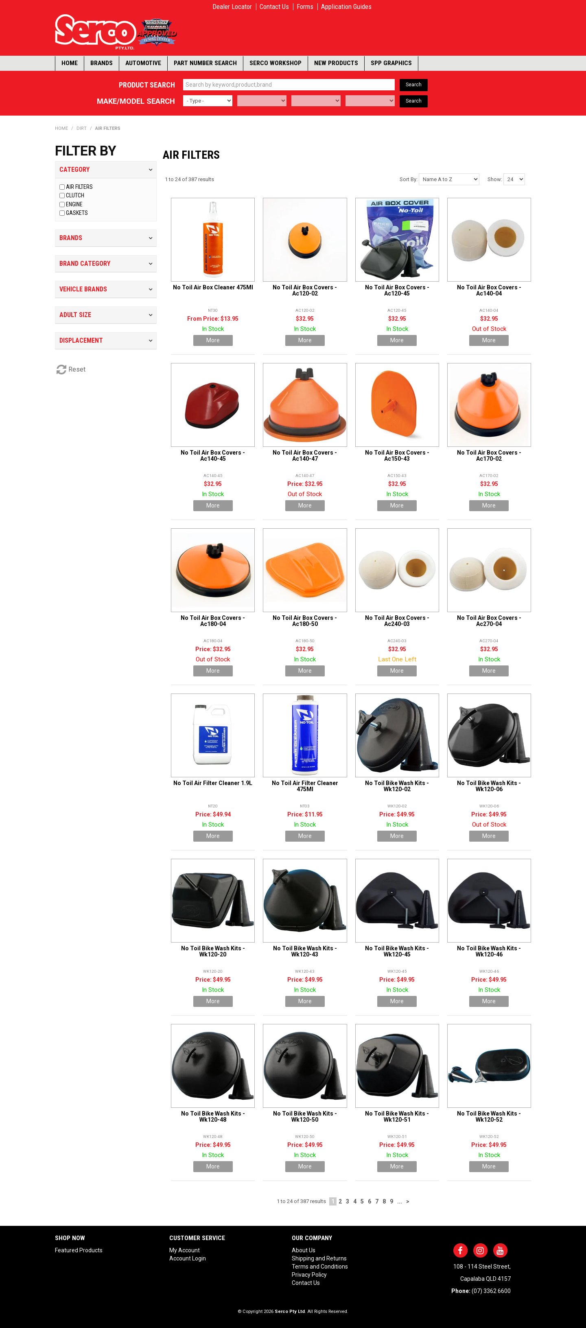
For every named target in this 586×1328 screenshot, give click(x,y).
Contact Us (274, 6)
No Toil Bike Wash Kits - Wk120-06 (489, 786)
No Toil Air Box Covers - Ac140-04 (489, 290)
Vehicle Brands (83, 289)
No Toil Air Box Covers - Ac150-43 (397, 455)
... (399, 1201)
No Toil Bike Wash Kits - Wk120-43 (305, 951)
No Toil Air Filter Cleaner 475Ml (305, 786)
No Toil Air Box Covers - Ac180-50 (305, 621)
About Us (303, 1250)
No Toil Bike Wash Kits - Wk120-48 (213, 1116)
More (213, 340)
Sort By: (409, 179)
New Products (336, 63)
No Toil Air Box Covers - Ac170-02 (489, 455)
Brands (101, 63)
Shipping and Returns (319, 1258)
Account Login (187, 1258)
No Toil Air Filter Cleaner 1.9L (212, 783)
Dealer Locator (232, 6)
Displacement (81, 340)
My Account (184, 1250)
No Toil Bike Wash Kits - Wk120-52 (489, 1116)
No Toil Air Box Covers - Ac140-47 (305, 455)
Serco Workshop (275, 63)
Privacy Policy (309, 1274)
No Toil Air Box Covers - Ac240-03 (397, 621)
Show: (495, 179)
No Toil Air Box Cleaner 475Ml (213, 287)
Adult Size (75, 315)
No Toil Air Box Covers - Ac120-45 (397, 290)
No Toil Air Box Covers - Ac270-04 (489, 621)
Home (69, 63)
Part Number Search (205, 63)
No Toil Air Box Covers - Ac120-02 (305, 290)
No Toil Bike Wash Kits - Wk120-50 (305, 1116)
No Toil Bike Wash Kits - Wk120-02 (397, 786)
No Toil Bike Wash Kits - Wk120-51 (397, 1116)
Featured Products (79, 1250)
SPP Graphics (391, 63)
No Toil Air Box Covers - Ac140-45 (213, 455)
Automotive (143, 63)
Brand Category (84, 263)
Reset (76, 369)
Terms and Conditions (320, 1266)
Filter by (85, 151)
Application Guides (346, 6)
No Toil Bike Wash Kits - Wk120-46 (489, 951)
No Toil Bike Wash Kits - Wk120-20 (213, 951)
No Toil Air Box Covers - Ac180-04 (213, 621)
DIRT (82, 128)
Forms (305, 6)
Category (74, 169)
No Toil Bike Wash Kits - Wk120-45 (397, 951)
